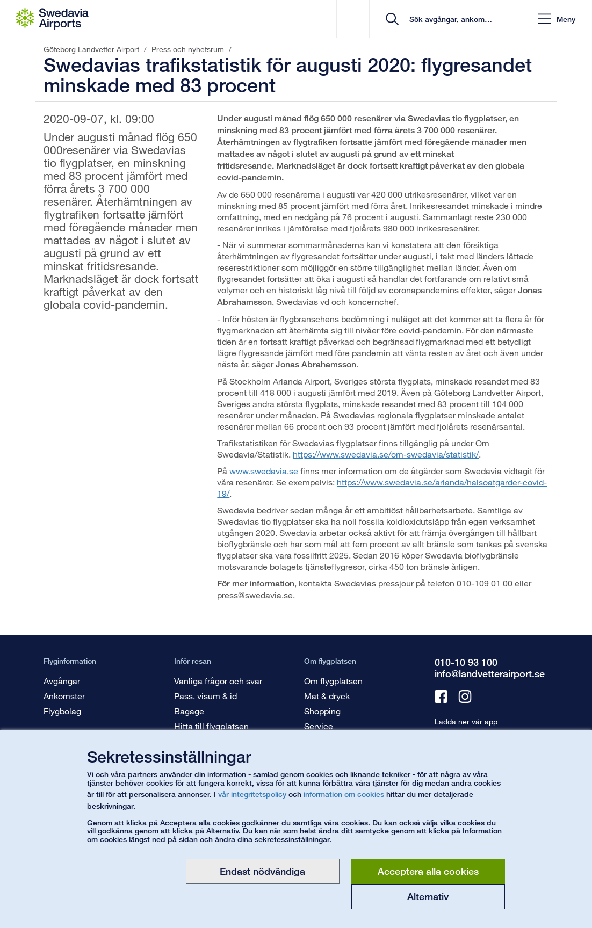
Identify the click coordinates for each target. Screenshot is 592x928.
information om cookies (344, 794)
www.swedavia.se (263, 471)
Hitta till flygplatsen (211, 726)
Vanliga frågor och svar (218, 681)
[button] (556, 19)
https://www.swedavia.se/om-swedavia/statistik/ (386, 454)
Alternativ (428, 896)
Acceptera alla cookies (428, 871)
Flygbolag (62, 711)
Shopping (322, 711)
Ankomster (64, 696)
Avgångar (62, 681)
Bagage (189, 711)
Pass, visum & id (205, 696)
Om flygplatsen (333, 681)
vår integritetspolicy (252, 794)
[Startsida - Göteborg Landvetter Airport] (52, 19)
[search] (449, 19)
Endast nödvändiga (262, 871)
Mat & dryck (327, 696)
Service (318, 726)
